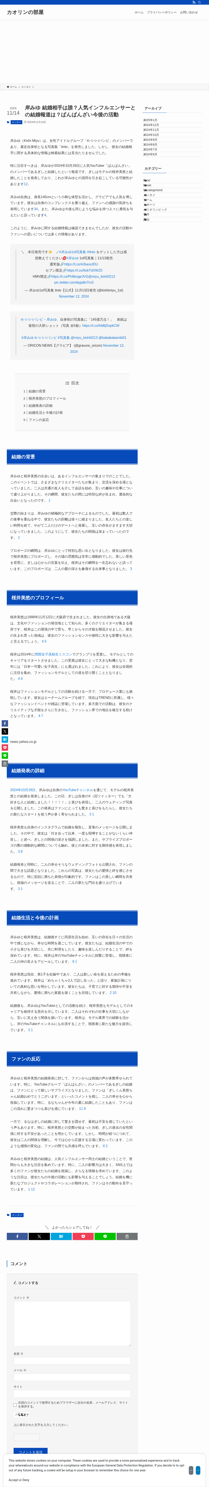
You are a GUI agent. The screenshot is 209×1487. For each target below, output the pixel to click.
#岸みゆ (72, 258)
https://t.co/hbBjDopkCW (100, 325)
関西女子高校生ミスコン (53, 654)
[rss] (194, 2)
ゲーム (152, 249)
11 (81, 1108)
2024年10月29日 (22, 790)
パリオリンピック (160, 266)
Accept (190, 1468)
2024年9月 (154, 157)
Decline (168, 1468)
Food (151, 213)
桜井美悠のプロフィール (47, 398)
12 (33, 1189)
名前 (18, 1353)
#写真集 (64, 337)
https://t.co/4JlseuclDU (81, 264)
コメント (21, 1297)
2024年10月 (155, 148)
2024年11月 (155, 139)
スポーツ (154, 257)
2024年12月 (155, 130)
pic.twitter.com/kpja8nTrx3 (73, 282)
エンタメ (16, 122)
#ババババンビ (45, 337)
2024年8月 (154, 166)
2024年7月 (154, 175)
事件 (151, 275)
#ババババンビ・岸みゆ (39, 319)
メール (20, 1370)
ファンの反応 (39, 420)
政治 (151, 284)
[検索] (199, 2)
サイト (18, 1386)
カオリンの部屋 (25, 12)
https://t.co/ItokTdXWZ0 (84, 270)
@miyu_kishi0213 (101, 276)
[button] (17, 1236)
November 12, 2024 (74, 296)
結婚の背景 (37, 391)
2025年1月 (154, 122)
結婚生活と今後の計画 (46, 412)
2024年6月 (154, 183)
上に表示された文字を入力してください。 (42, 1424)
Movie (152, 222)
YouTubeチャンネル (78, 790)
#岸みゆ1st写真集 (72, 252)
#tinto (91, 252)
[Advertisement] (104, 51)
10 (114, 993)
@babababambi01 (112, 337)
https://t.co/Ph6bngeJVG (69, 276)
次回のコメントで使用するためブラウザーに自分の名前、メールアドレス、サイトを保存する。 (73, 1404)
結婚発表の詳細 (40, 405)
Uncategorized (157, 231)
